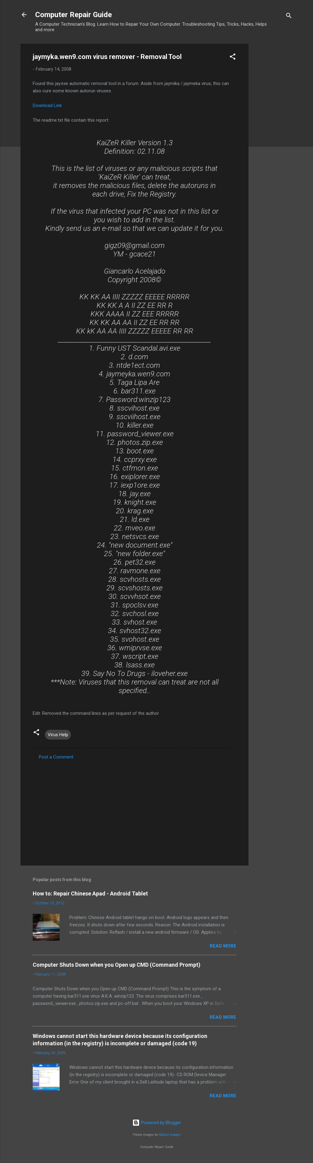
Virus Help (58, 734)
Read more (223, 946)
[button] (232, 57)
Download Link (47, 105)
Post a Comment (56, 757)
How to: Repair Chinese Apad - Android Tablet (90, 893)
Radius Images (170, 1135)
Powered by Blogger (156, 1122)
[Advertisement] (273, 135)
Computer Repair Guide (73, 14)
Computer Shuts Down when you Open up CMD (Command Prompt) (117, 965)
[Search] (289, 16)
